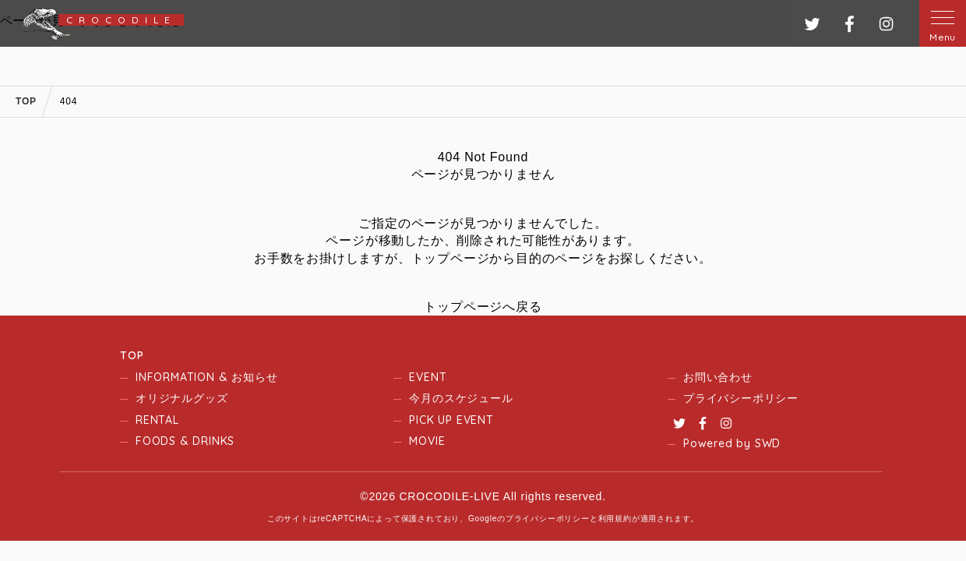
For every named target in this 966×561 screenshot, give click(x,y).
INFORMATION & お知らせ (206, 377)
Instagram (726, 423)
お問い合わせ (718, 377)
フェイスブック (849, 24)
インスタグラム (886, 24)
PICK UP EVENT (451, 420)
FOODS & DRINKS (185, 441)
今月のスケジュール (461, 398)
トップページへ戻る (482, 306)
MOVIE (427, 441)
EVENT (427, 377)
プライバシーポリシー (741, 398)
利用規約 (615, 518)
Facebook (702, 423)
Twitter (679, 423)
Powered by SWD (732, 443)
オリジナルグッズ (181, 398)
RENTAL (157, 420)
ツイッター (812, 24)
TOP (131, 355)
